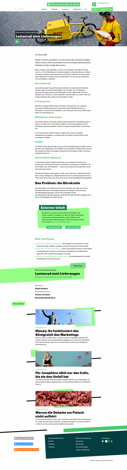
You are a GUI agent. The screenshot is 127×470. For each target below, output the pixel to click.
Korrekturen (80, 444)
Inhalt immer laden (73, 227)
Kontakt (51, 441)
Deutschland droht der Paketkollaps (49, 243)
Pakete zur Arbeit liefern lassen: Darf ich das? (52, 256)
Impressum (79, 441)
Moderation (77, 9)
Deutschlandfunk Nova (56, 438)
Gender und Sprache (83, 450)
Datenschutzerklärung (83, 438)
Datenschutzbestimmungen (61, 222)
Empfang (51, 444)
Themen (44, 9)
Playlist (103, 9)
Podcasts (54, 9)
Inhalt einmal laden (54, 227)
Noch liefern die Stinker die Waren (48, 248)
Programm (65, 9)
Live (95, 9)
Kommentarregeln (82, 447)
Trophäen (51, 447)
